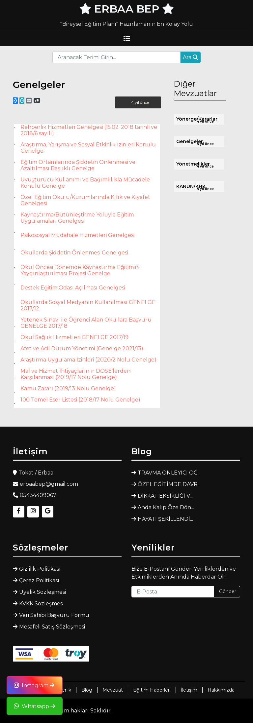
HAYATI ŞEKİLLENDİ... (165, 519)
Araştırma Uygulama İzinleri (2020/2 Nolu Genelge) (88, 360)
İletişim (189, 690)
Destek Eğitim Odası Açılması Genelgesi (72, 288)
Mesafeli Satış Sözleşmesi (52, 627)
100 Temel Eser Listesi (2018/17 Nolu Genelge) (80, 400)
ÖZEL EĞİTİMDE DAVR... (169, 484)
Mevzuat (112, 690)
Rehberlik (60, 690)
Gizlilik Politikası (40, 569)
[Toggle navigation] (126, 39)
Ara (190, 57)
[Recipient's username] (116, 57)
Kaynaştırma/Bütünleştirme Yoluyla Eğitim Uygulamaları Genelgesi (77, 217)
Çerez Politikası (39, 580)
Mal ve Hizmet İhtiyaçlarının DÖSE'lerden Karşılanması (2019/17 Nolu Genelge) (75, 374)
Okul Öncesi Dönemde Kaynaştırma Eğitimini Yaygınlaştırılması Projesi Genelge (79, 270)
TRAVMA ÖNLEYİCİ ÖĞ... (169, 473)
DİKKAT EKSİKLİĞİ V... (165, 496)
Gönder (227, 591)
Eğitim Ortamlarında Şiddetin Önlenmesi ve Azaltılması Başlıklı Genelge (77, 165)
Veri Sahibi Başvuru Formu (54, 615)
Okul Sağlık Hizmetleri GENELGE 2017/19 (74, 337)
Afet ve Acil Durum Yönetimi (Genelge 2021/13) (81, 348)
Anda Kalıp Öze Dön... (166, 507)
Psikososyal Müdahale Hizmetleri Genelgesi (77, 235)
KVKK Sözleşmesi (41, 603)
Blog (86, 690)
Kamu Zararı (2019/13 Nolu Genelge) (68, 388)
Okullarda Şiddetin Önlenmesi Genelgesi (74, 252)
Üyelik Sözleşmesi (42, 592)
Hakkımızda (221, 690)
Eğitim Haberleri (152, 690)
